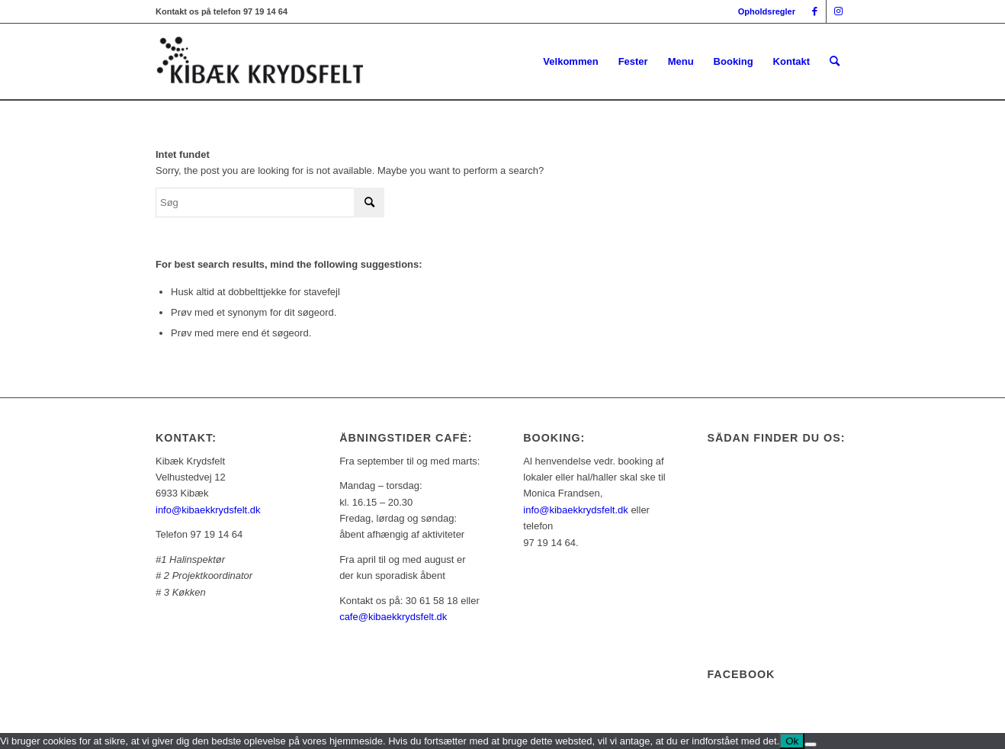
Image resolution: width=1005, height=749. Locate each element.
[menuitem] (762, 11)
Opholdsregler (766, 11)
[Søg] (834, 62)
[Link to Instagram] (838, 11)
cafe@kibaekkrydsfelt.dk (393, 616)
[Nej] (810, 744)
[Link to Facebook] (815, 11)
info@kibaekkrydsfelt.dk (208, 510)
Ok (791, 741)
